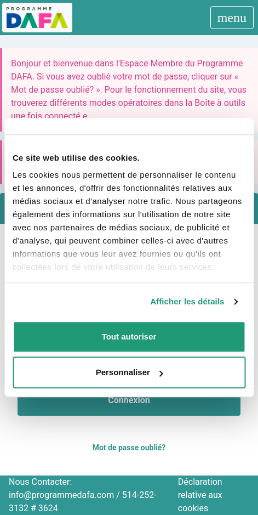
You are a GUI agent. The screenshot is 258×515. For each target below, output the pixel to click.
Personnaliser (129, 372)
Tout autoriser (129, 336)
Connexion (129, 400)
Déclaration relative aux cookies (200, 495)
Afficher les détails (187, 301)
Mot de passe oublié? (129, 447)
